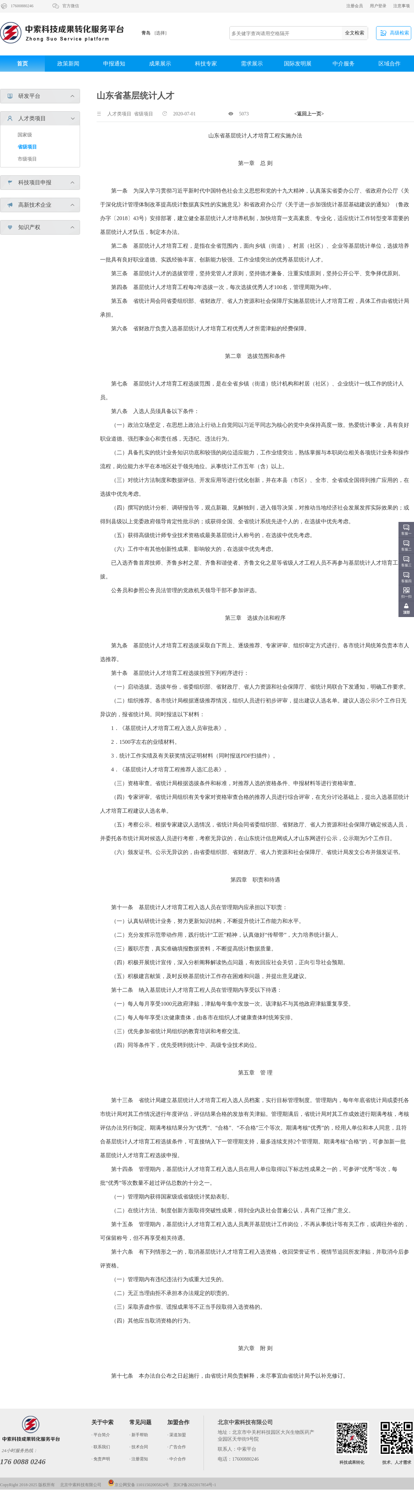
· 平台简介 (100, 1434)
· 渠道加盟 (176, 1434)
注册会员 (354, 5)
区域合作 (389, 63)
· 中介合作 (176, 1459)
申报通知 (114, 63)
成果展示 (160, 63)
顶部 (406, 612)
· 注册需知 (138, 1459)
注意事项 (401, 5)
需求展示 (252, 63)
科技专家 (206, 63)
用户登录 (378, 5)
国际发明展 (298, 63)
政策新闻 (68, 63)
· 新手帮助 (138, 1434)
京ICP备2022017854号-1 (194, 1484)
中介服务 (344, 63)
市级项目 (27, 159)
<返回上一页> (309, 113)
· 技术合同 (138, 1446)
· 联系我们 (100, 1446)
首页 (22, 63)
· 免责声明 (100, 1459)
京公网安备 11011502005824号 (138, 1484)
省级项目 (27, 147)
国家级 (25, 134)
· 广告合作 (176, 1446)
